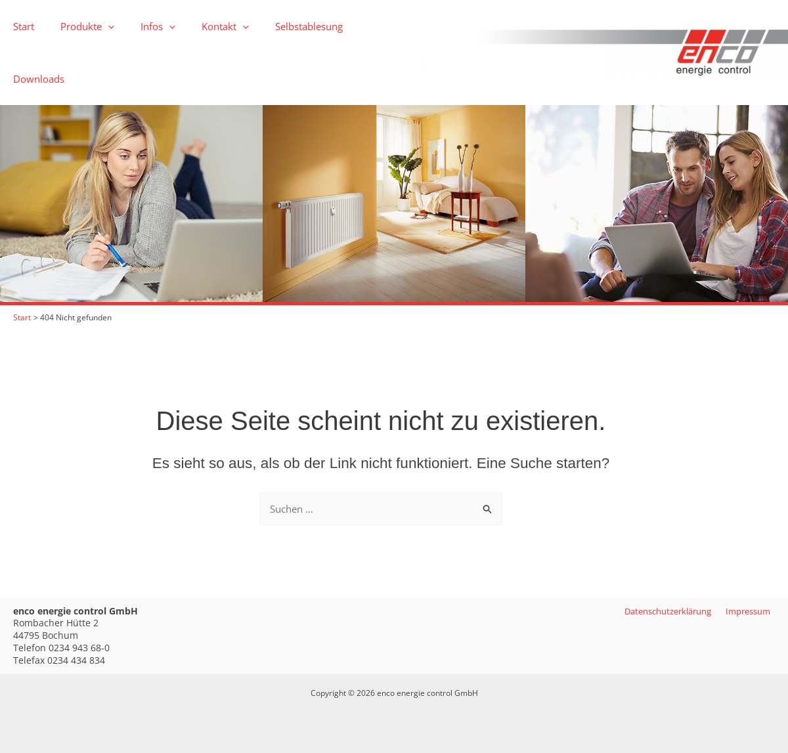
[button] (98, 26)
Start (20, 26)
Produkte (77, 26)
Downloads (358, 26)
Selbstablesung (279, 26)
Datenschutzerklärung (667, 611)
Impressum (750, 611)
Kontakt (202, 26)
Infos (141, 26)
